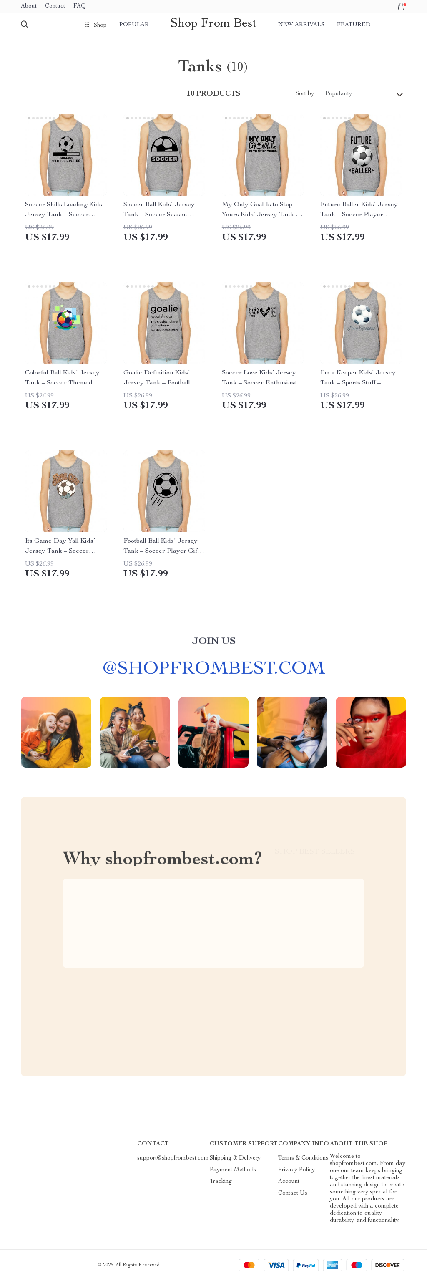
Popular (134, 25)
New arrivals (301, 25)
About (29, 6)
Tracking (221, 1182)
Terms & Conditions (303, 1159)
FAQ (79, 6)
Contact (55, 6)
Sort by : (306, 94)
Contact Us (292, 1194)
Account (288, 1182)
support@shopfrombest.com (173, 1159)
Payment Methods (233, 1170)
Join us (214, 646)
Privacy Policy (296, 1170)
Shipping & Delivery (235, 1159)
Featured (354, 25)
